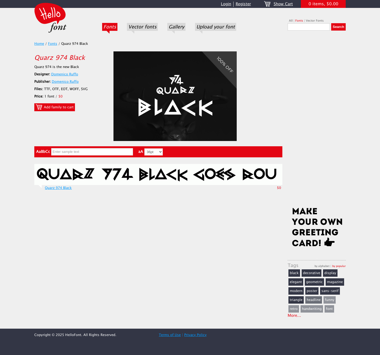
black (294, 273)
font (329, 309)
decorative (311, 273)
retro (294, 309)
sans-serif (330, 291)
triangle (296, 300)
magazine (335, 282)
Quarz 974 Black (58, 188)
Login (226, 4)
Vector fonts (142, 27)
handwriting (312, 309)
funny (329, 300)
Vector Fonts (315, 20)
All (291, 20)
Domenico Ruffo (64, 74)
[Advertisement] (317, 120)
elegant (296, 282)
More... (294, 316)
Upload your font (215, 27)
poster (312, 291)
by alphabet (322, 266)
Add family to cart (55, 107)
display (330, 273)
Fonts (109, 27)
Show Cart (283, 4)
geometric (314, 282)
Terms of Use (170, 335)
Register (243, 4)
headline (314, 300)
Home (39, 43)
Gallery (176, 27)
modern (296, 291)
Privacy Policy (195, 335)
